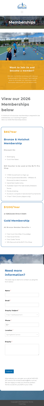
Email (8, 300)
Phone (8, 320)
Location (9, 330)
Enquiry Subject (12, 310)
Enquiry (8, 342)
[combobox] (7, 325)
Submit (9, 371)
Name (8, 291)
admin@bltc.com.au (29, 380)
